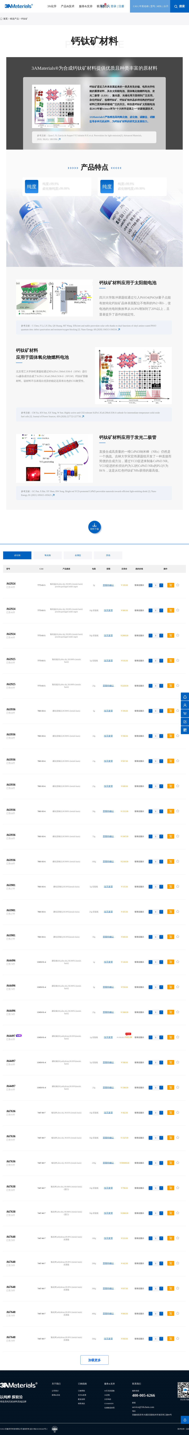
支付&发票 (82, 1395)
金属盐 (78, 555)
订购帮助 (81, 1391)
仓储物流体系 (109, 1408)
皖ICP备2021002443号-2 (38, 1429)
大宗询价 (107, 1399)
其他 (108, 555)
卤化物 (17, 555)
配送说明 (81, 1399)
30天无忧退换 (109, 1391)
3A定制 (107, 1395)
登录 (113, 6)
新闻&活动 (56, 1395)
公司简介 (55, 1391)
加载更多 (94, 1360)
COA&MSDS (108, 1403)
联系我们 (102, 6)
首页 (5, 19)
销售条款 (81, 1403)
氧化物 (48, 555)
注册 (121, 6)
